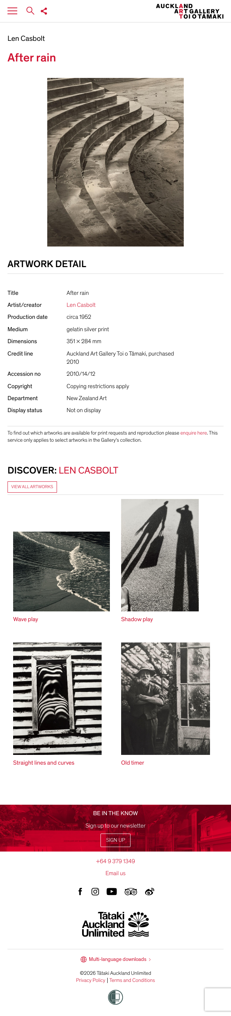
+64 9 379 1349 (115, 861)
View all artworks (32, 487)
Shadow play (137, 619)
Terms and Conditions (132, 980)
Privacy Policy (90, 980)
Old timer (132, 763)
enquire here (193, 432)
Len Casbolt (26, 39)
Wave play (25, 619)
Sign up (115, 840)
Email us (115, 873)
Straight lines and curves (44, 763)
